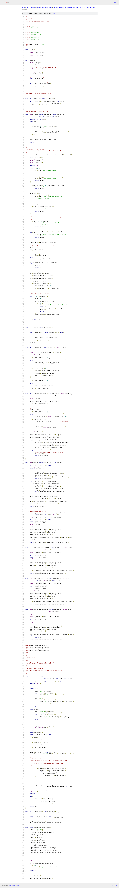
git (37, 8)
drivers (89, 8)
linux (23, 8)
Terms (18, 885)
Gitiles (9, 885)
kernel (33, 8)
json (116, 885)
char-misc (48, 8)
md (94, 8)
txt (112, 885)
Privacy (13, 885)
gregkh (41, 8)
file (53, 13)
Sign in (115, 2)
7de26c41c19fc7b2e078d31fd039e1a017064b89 (68, 8)
